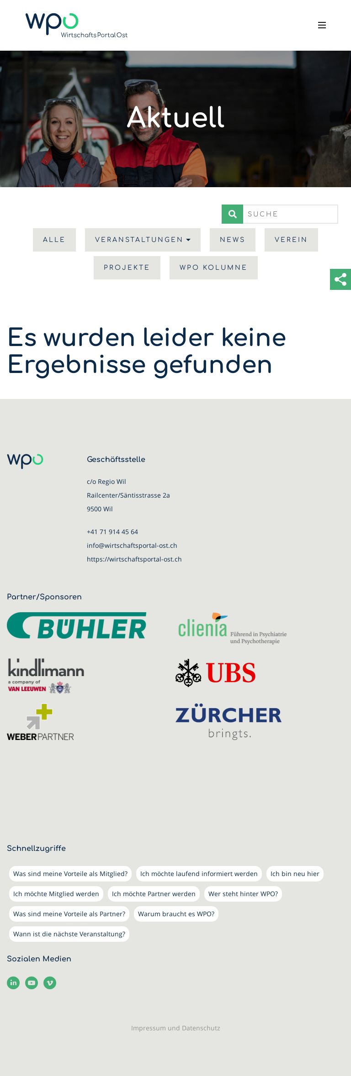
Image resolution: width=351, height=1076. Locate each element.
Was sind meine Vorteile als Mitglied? (70, 873)
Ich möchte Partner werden (154, 893)
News (232, 239)
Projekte (127, 267)
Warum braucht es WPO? (176, 913)
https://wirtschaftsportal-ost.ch (134, 559)
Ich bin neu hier (295, 873)
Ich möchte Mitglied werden (56, 893)
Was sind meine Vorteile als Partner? (69, 913)
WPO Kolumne (214, 267)
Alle (54, 239)
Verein (291, 239)
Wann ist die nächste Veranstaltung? (69, 933)
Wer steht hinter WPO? (243, 893)
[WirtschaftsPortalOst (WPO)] (76, 25)
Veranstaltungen (139, 239)
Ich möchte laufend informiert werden (199, 873)
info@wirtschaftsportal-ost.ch (132, 545)
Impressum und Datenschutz (175, 1028)
